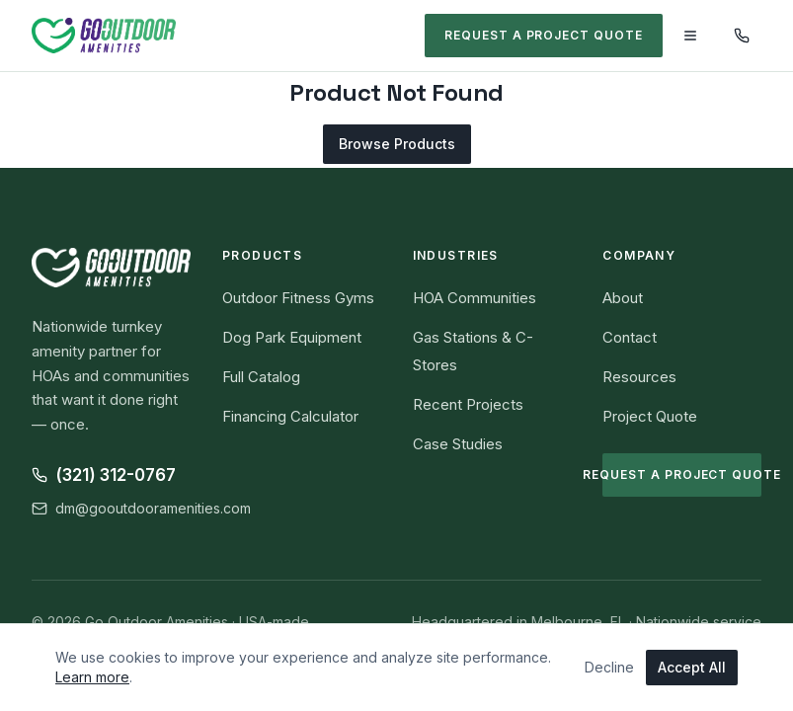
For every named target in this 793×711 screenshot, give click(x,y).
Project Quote (649, 416)
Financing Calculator (290, 416)
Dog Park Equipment (291, 337)
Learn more (92, 677)
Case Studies (458, 443)
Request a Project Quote (543, 35)
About (622, 297)
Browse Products (397, 143)
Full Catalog (261, 376)
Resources (639, 376)
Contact (629, 337)
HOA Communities (474, 297)
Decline (609, 667)
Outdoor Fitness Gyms (298, 297)
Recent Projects (468, 404)
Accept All (692, 667)
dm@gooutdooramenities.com (141, 508)
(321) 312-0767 (104, 475)
